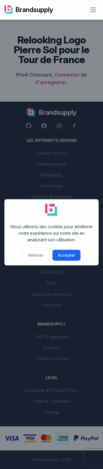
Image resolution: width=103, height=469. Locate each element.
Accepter (66, 255)
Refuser (35, 255)
